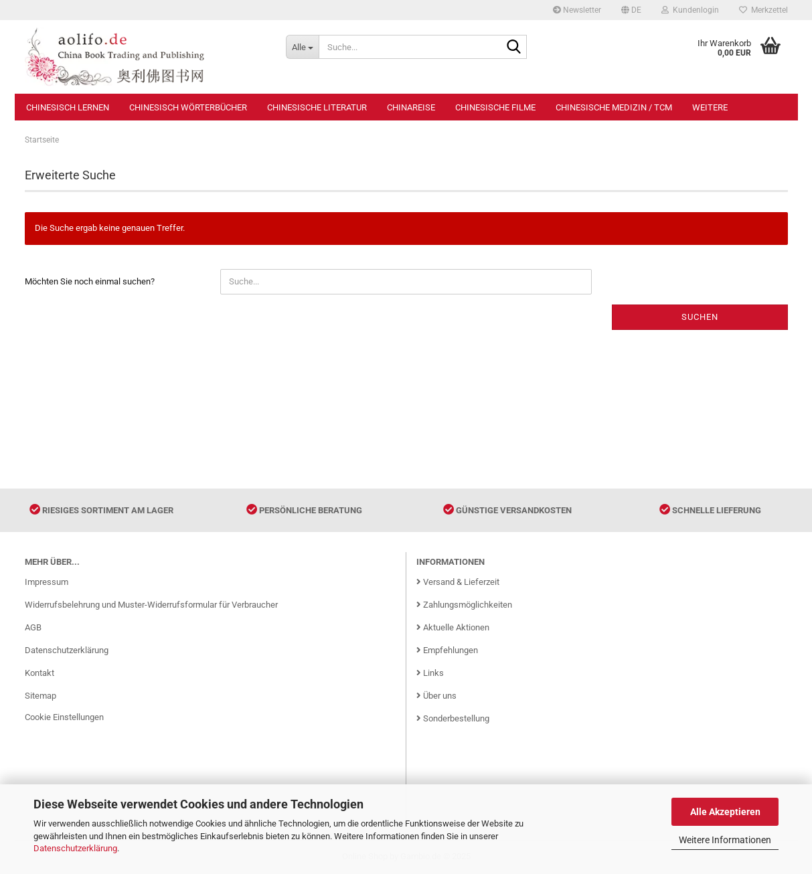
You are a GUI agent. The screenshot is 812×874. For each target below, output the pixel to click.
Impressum (46, 582)
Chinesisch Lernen (67, 107)
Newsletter (577, 10)
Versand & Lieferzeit (457, 582)
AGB (33, 627)
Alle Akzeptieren (725, 811)
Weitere (710, 107)
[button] (631, 10)
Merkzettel (763, 10)
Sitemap (40, 696)
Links (430, 673)
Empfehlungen (447, 650)
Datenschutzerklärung (75, 848)
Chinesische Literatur (317, 107)
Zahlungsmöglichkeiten (464, 605)
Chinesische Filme (495, 107)
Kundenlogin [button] (690, 10)
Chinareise (411, 107)
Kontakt (39, 673)
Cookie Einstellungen (64, 717)
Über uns (436, 696)
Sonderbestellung (452, 718)
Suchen (699, 317)
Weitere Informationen (725, 840)
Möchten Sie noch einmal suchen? (90, 281)
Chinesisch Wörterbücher (188, 107)
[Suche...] (302, 47)
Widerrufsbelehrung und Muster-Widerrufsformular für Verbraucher (151, 605)
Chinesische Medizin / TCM (614, 107)
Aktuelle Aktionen (452, 627)
